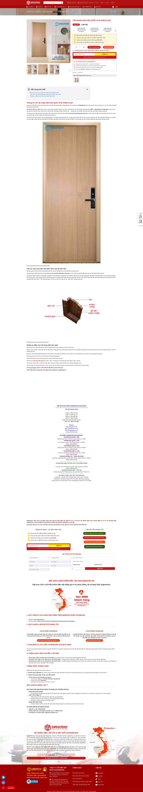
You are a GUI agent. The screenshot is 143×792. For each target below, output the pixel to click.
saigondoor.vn (62, 370)
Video (102, 2)
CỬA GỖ (39, 7)
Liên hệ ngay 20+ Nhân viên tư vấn (65, 754)
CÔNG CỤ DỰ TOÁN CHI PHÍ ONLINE (94, 546)
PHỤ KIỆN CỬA (87, 7)
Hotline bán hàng (71, 2)
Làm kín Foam (76, 564)
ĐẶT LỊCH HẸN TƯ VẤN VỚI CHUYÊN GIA (94, 541)
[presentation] (27, 70)
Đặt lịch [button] (140, 216)
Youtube (99, 776)
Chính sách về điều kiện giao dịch (81, 784)
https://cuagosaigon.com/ (71, 430)
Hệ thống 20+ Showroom (85, 69)
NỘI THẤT (97, 7)
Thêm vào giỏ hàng (94, 47)
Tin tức (96, 2)
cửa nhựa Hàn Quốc (38, 360)
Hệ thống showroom (83, 2)
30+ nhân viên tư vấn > (96, 69)
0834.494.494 (108, 47)
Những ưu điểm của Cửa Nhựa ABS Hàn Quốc (42, 96)
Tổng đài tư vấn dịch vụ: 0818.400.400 (56, 758)
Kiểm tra (100, 568)
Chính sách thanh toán (78, 773)
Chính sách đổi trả (77, 778)
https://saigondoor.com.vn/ (71, 428)
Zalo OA (99, 782)
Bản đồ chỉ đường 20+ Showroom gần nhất (94, 533)
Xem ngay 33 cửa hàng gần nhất (46, 754)
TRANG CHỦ (30, 11)
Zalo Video (100, 785)
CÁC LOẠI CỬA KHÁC (73, 7)
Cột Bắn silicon (97, 564)
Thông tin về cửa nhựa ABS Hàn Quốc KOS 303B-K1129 (44, 92)
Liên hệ (107, 2)
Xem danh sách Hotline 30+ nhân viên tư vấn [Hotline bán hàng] (94, 537)
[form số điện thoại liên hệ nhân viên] (94, 50)
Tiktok (98, 779)
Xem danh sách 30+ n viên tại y (94, 640)
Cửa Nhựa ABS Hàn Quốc (34, 109)
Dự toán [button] (140, 221)
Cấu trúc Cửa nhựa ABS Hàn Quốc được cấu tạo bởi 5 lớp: (45, 94)
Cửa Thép (48, 7)
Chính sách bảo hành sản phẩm (81, 775)
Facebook (99, 773)
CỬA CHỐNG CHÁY (59, 7)
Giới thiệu (91, 2)
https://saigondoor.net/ (71, 426)
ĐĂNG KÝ (105, 54)
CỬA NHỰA (29, 7)
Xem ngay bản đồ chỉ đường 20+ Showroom (48, 640)
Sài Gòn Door (73, 432)
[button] (3, 777)
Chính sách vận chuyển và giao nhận (82, 781)
